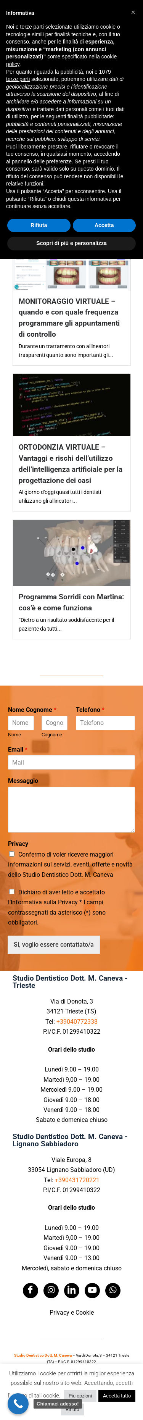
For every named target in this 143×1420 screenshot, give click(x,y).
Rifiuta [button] (72, 1409)
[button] (133, 12)
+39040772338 (77, 1021)
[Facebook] (30, 1290)
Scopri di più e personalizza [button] (71, 243)
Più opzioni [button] (80, 1396)
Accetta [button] (104, 225)
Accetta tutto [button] (117, 1396)
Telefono (90, 709)
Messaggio (23, 780)
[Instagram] (51, 1290)
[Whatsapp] (113, 1290)
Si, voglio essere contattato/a (54, 944)
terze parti (18, 79)
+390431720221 (77, 1180)
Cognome (52, 734)
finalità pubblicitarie (90, 116)
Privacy (18, 843)
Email (17, 749)
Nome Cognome (32, 709)
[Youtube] (92, 1290)
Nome (14, 734)
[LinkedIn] (71, 1290)
